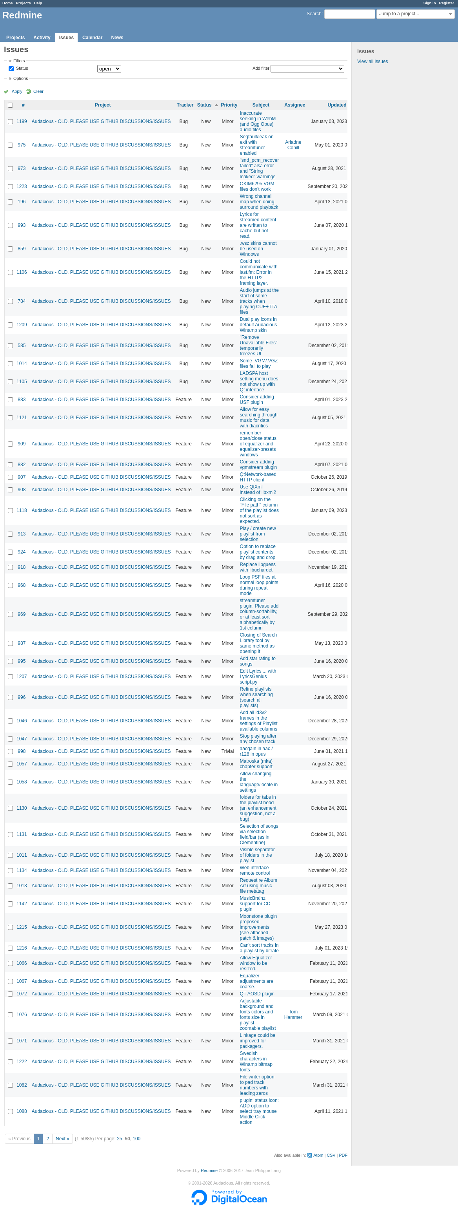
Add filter (261, 68)
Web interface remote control (255, 870)
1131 (21, 834)
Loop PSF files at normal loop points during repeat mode (259, 585)
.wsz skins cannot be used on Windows (258, 249)
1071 (21, 1041)
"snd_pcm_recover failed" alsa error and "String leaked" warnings (259, 168)
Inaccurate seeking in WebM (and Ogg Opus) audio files (258, 121)
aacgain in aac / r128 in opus (256, 751)
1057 (21, 764)
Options (20, 78)
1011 (21, 855)
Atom (318, 1155)
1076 (21, 1014)
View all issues (372, 61)
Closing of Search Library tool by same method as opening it (258, 643)
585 (21, 345)
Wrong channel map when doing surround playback (259, 202)
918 (21, 567)
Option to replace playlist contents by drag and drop (258, 552)
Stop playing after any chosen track (258, 738)
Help (38, 3)
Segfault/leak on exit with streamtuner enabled (257, 145)
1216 (21, 948)
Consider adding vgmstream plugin (258, 464)
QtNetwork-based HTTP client (258, 477)
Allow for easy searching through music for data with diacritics (259, 418)
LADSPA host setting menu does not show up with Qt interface (259, 382)
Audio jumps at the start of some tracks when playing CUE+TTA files (259, 301)
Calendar (92, 37)
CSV (331, 1155)
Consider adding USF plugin (257, 399)
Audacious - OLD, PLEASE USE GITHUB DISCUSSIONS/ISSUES (101, 121)
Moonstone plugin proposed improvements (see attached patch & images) (258, 927)
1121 (21, 417)
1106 (21, 272)
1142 (21, 903)
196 (21, 201)
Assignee (294, 105)
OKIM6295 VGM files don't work (257, 186)
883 (21, 399)
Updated (337, 105)
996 (21, 697)
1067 (21, 981)
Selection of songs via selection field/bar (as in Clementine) (259, 834)
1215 (21, 927)
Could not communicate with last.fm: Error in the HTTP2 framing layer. (259, 272)
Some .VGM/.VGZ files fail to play (259, 363)
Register (446, 3)
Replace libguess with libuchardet (258, 567)
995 (21, 661)
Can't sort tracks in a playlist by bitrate (259, 947)
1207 (21, 676)
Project (103, 105)
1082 (21, 1085)
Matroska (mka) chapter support (256, 763)
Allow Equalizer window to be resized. (256, 963)
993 (21, 225)
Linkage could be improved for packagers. (258, 1041)
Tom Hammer (293, 1014)
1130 (21, 808)
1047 (21, 739)
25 (119, 1138)
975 (21, 145)
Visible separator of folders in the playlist (257, 855)
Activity (41, 37)
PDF (343, 1155)
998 (21, 751)
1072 (21, 994)
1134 (21, 870)
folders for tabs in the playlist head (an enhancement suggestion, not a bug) (258, 808)
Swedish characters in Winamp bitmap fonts (256, 1062)
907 (21, 477)
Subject (261, 105)
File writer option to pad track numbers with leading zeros (257, 1085)
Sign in (429, 3)
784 (21, 301)
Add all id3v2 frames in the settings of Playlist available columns (259, 721)
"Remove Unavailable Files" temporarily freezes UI (259, 345)
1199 (21, 121)
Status (21, 68)
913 (21, 534)
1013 (21, 885)
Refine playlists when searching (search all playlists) (256, 697)
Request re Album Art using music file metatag (258, 885)
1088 (21, 1111)
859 (21, 248)
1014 (21, 363)
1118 (21, 510)
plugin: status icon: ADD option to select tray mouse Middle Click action (259, 1111)
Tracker (185, 105)
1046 (21, 721)
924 (21, 552)
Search (314, 13)
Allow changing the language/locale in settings (259, 782)
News (117, 37)
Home (7, 3)
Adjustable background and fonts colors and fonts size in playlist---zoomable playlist (258, 1014)
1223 (21, 186)
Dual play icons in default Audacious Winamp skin (258, 325)
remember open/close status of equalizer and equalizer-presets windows (258, 444)
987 (21, 643)
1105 (21, 381)
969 (21, 614)
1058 (21, 782)
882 (21, 464)
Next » (62, 1138)
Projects (23, 3)
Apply (17, 91)
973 (21, 168)
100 (136, 1138)
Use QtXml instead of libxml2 (258, 489)
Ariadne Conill (293, 144)
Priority (229, 105)
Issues (66, 37)
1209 (21, 324)
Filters (19, 60)
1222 (21, 1061)
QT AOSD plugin (257, 994)
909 (21, 444)
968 (21, 585)
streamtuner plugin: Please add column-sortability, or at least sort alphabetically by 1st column (259, 614)
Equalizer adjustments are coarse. (256, 981)
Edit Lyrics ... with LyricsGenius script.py (258, 676)
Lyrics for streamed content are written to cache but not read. (258, 225)
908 (21, 489)
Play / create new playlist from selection (258, 534)
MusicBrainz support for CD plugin (255, 903)
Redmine (209, 1170)
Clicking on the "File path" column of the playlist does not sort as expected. (259, 510)
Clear (38, 91)
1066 (21, 963)
